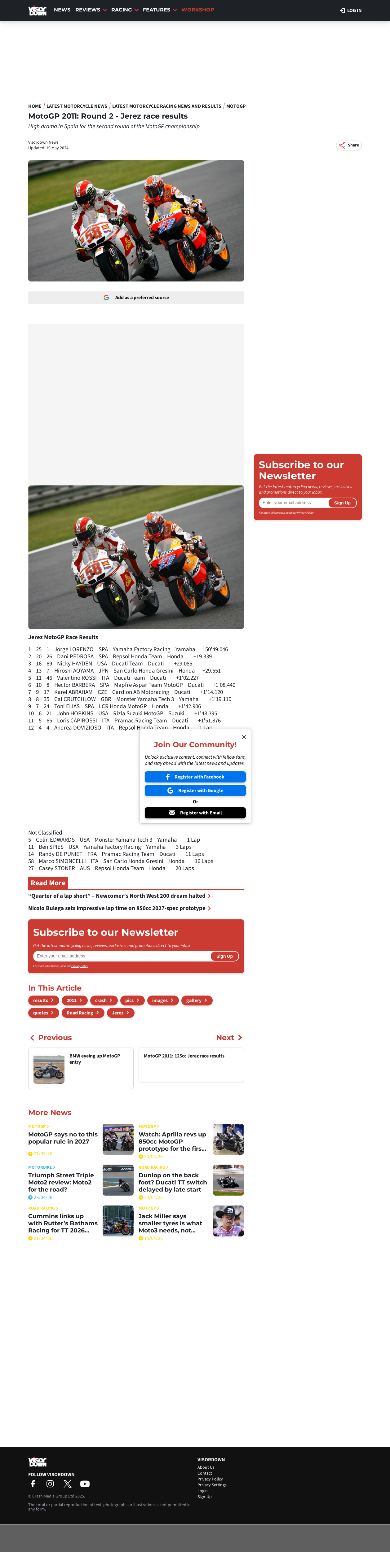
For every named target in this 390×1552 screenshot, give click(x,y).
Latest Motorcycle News (77, 106)
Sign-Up (204, 1497)
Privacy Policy (79, 966)
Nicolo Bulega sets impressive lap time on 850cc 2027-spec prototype (119, 908)
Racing (125, 10)
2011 (72, 1000)
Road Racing (80, 1012)
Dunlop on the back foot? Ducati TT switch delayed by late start (173, 1182)
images (160, 1000)
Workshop (197, 10)
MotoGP (236, 106)
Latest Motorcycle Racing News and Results (166, 106)
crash (101, 1000)
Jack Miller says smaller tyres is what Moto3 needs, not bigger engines (170, 1223)
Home (35, 106)
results (40, 1000)
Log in (351, 10)
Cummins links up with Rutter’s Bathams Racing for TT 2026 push (63, 1223)
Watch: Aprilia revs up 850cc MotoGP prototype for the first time (172, 1141)
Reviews (91, 10)
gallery (194, 1000)
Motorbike (41, 1168)
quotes (40, 1012)
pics (129, 1000)
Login (202, 1491)
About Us (206, 1467)
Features (160, 10)
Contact (204, 1473)
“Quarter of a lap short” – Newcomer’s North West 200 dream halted (119, 896)
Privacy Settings (212, 1485)
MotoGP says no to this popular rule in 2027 (63, 1138)
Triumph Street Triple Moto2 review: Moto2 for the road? (61, 1182)
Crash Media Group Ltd (53, 1496)
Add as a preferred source (136, 297)
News (62, 10)
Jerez (117, 1012)
